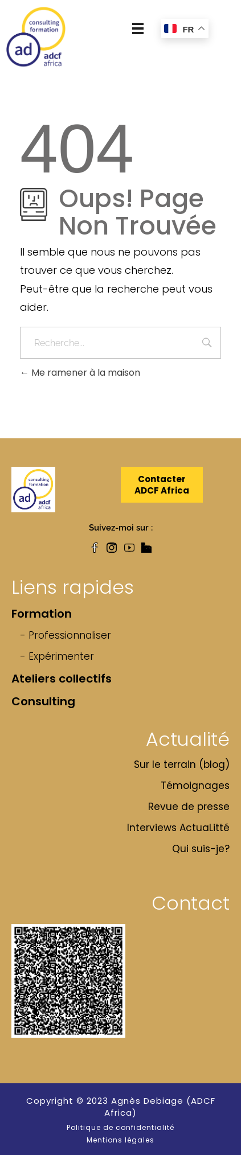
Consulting (43, 701)
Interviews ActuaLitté (178, 828)
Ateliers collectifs (61, 679)
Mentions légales (120, 1140)
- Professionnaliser (65, 635)
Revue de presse (189, 806)
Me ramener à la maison (80, 372)
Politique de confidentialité (120, 1127)
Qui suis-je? (201, 849)
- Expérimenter (57, 656)
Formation (41, 614)
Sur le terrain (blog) (182, 764)
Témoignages (195, 785)
